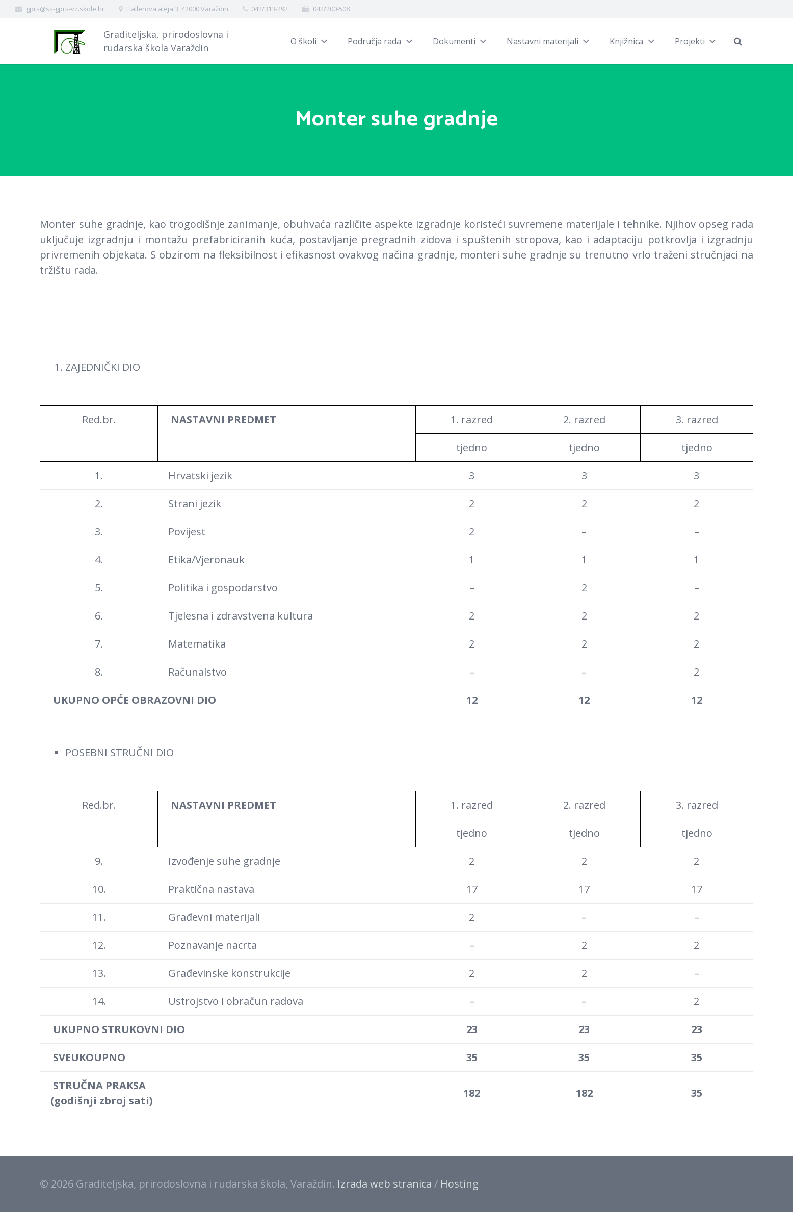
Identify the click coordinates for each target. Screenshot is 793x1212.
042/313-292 (269, 8)
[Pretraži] (738, 41)
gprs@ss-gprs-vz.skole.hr (65, 8)
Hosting (459, 1184)
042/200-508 (331, 8)
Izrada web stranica (384, 1184)
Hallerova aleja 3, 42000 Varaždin (177, 8)
